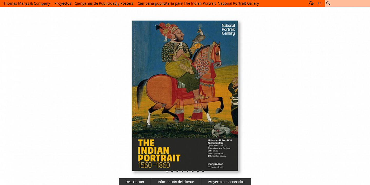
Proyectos (62, 3)
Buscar (328, 3)
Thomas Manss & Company (26, 3)
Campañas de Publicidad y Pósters (104, 3)
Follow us (311, 3)
